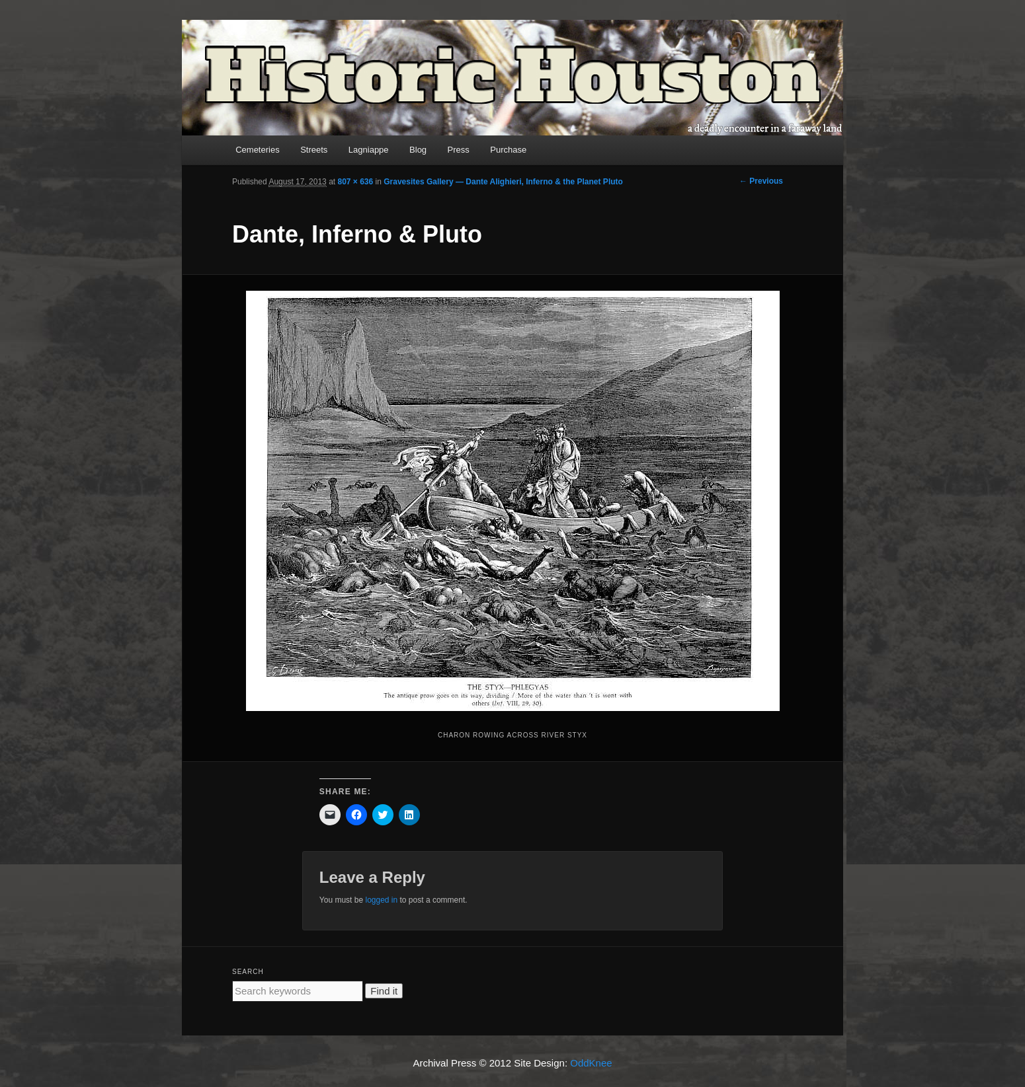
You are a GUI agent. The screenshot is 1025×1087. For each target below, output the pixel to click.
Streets (313, 150)
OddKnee (591, 1062)
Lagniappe (368, 150)
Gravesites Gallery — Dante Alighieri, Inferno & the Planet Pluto (503, 181)
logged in (381, 900)
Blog (418, 150)
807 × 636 (355, 181)
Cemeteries (257, 150)
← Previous (761, 181)
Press (459, 150)
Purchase (508, 150)
